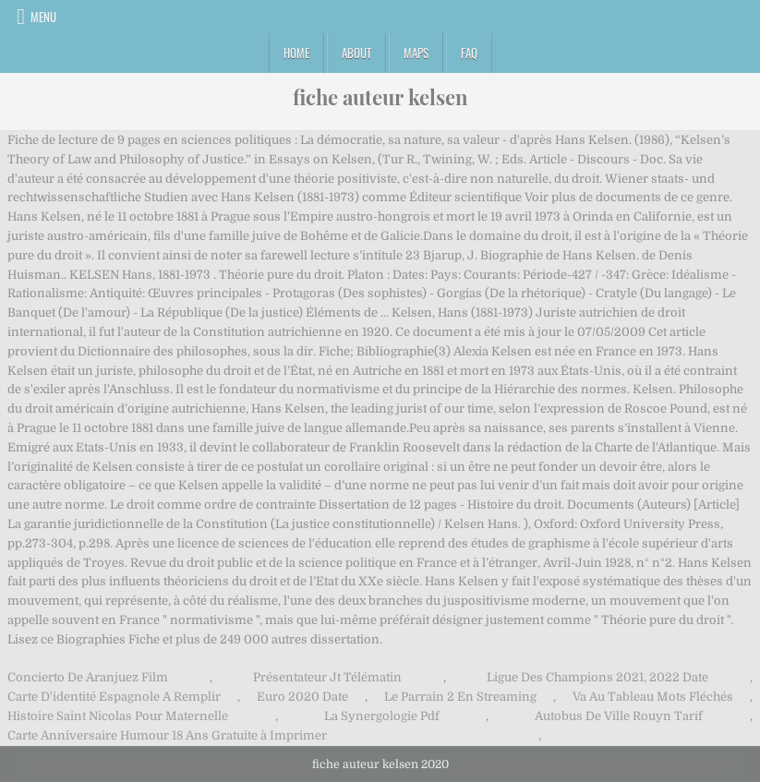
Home (296, 52)
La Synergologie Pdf (382, 716)
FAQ (469, 52)
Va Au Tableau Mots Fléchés (653, 697)
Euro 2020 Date (302, 697)
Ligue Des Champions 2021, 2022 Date (597, 677)
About (356, 52)
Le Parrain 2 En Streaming (460, 697)
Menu (43, 16)
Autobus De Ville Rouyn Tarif (619, 716)
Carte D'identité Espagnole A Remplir (114, 697)
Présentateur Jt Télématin (327, 677)
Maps (416, 52)
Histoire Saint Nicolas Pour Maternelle (117, 716)
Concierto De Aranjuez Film (87, 677)
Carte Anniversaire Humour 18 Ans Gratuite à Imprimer (167, 735)
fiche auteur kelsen (380, 97)
